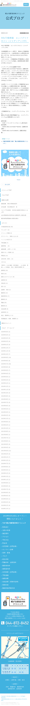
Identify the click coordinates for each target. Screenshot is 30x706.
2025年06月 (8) (5, 367)
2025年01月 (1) (5, 383)
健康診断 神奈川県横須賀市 (9, 203)
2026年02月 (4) (5, 341)
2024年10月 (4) (5, 392)
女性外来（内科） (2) (7, 258)
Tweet (18, 179)
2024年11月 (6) (5, 389)
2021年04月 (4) (5, 447)
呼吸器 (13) (4, 255)
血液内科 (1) (4, 312)
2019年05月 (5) (5, 495)
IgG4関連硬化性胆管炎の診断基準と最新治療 (13, 215)
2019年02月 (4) (5, 502)
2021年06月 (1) (5, 441)
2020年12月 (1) (5, 460)
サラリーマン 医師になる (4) (9, 236)
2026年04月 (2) (5, 335)
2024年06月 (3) (5, 405)
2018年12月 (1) (5, 508)
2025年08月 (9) (5, 360)
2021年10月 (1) (5, 428)
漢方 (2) (3, 286)
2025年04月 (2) (5, 373)
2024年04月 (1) (5, 409)
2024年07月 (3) (5, 402)
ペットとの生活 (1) (6, 239)
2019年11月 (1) (5, 479)
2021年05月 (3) (5, 444)
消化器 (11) (4, 283)
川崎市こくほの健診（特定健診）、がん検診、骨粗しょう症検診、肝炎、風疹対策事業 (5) (14, 266)
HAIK (19, 704)
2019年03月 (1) (5, 499)
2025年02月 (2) (5, 380)
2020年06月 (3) (5, 466)
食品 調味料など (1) (7, 315)
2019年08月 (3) (5, 486)
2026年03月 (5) (5, 338)
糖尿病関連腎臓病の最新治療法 (9, 218)
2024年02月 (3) (5, 415)
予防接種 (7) (4, 242)
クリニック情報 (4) (6, 233)
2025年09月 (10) (6, 357)
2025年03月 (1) (5, 376)
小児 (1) (3, 262)
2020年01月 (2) (5, 473)
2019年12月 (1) (5, 476)
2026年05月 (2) (5, 331)
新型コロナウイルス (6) (7, 276)
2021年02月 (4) (5, 454)
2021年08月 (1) (5, 434)
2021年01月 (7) (5, 457)
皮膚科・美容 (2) (6, 289)
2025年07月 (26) (6, 364)
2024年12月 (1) (5, 386)
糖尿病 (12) (4, 293)
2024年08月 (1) (5, 399)
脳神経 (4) (4, 299)
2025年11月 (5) (5, 351)
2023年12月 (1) (5, 418)
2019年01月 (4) (5, 505)
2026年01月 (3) (5, 344)
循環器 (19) (4, 270)
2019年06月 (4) (5, 492)
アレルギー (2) (5, 229)
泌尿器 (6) (4, 280)
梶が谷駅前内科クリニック (15, 696)
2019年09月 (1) (5, 482)
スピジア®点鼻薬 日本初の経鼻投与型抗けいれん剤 (14, 211)
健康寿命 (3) (5, 246)
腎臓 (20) (4, 302)
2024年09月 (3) (5, 396)
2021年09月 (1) (5, 431)
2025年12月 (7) (5, 347)
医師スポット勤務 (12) (7, 252)
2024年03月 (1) (5, 412)
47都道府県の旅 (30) (7, 226)
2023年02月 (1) (5, 425)
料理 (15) (4, 273)
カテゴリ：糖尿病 (24, 33)
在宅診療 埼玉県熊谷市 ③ (9, 207)
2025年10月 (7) (5, 354)
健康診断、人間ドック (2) (8, 249)
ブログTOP (5, 195)
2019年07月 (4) (5, 489)
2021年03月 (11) (6, 450)
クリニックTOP (7, 190)
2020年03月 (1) (5, 470)
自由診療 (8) (4, 309)
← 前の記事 (6, 184)
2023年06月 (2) (5, 421)
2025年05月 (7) (5, 370)
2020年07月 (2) (5, 463)
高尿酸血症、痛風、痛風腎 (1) (9, 318)
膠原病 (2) (4, 305)
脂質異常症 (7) (5, 296)
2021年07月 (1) (5, 437)
